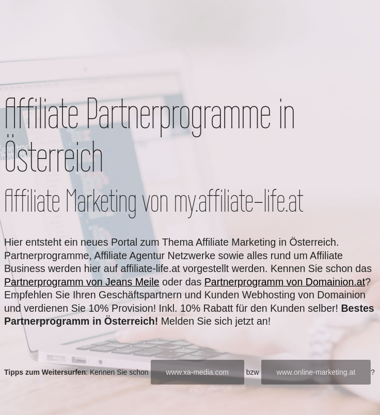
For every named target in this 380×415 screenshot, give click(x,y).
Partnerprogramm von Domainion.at (284, 282)
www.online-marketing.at (316, 372)
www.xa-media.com (197, 372)
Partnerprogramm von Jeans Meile (82, 282)
